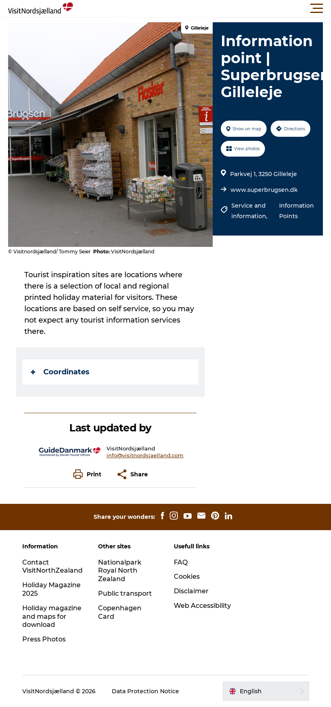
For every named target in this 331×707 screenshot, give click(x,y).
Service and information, (250, 211)
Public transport (125, 593)
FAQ (181, 562)
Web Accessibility (202, 605)
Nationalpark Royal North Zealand (119, 570)
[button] (202, 8)
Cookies (187, 576)
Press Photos (44, 639)
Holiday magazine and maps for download (51, 616)
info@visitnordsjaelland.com (145, 455)
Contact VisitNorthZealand (52, 566)
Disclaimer (191, 591)
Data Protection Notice (145, 691)
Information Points (296, 211)
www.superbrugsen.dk (264, 189)
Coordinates (60, 371)
